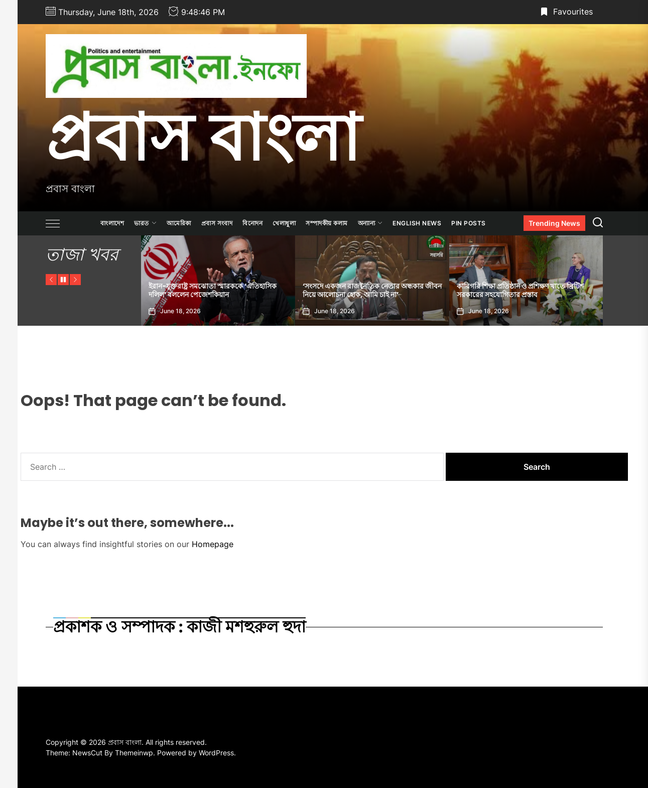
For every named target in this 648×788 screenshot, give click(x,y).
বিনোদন (252, 223)
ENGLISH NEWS (417, 223)
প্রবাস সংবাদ (217, 223)
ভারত (145, 223)
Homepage (212, 544)
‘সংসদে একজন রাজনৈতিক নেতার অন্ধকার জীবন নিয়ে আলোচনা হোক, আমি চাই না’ (372, 290)
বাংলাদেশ (112, 223)
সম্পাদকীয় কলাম (327, 223)
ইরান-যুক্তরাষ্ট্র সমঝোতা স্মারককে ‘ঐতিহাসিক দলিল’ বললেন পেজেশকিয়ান (213, 290)
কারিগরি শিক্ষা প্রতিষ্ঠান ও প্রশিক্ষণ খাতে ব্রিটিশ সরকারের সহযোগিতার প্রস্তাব (520, 290)
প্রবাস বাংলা (203, 137)
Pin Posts (468, 223)
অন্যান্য (370, 223)
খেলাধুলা (284, 223)
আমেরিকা (179, 223)
